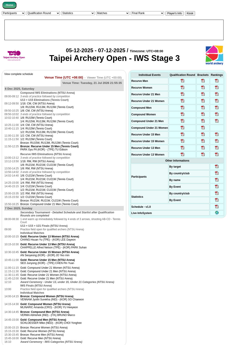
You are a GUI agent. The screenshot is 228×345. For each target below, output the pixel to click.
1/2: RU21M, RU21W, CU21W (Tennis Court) (46, 189)
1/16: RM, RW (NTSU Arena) (37, 161)
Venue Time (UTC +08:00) (63, 77)
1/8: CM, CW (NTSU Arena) (36, 110)
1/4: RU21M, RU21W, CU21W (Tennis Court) (46, 179)
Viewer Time (104, 77)
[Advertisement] (114, 30)
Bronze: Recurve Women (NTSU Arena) (44, 327)
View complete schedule (18, 74)
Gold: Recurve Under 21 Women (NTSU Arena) (48, 274)
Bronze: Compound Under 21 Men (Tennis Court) (49, 204)
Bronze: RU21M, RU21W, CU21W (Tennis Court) (49, 200)
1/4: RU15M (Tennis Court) (36, 128)
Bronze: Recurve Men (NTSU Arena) (42, 334)
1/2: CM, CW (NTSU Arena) (36, 135)
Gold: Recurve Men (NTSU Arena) (40, 338)
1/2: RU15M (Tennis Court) (36, 139)
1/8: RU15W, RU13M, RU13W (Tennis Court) (46, 107)
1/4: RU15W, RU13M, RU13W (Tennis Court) (46, 121)
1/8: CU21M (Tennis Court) (36, 175)
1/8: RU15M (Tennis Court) (36, 117)
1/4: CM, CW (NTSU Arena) (36, 125)
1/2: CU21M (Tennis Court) (36, 197)
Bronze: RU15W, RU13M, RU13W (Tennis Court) (49, 142)
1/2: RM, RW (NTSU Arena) (36, 193)
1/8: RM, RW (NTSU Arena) (36, 168)
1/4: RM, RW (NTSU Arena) (36, 182)
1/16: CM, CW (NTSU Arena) (37, 103)
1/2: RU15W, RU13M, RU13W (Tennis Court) (46, 132)
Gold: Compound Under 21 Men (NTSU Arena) (48, 271)
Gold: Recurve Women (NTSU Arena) (42, 331)
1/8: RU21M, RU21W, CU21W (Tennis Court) (46, 164)
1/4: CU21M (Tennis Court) (36, 186)
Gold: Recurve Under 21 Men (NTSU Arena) (46, 278)
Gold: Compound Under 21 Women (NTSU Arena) (50, 267)
